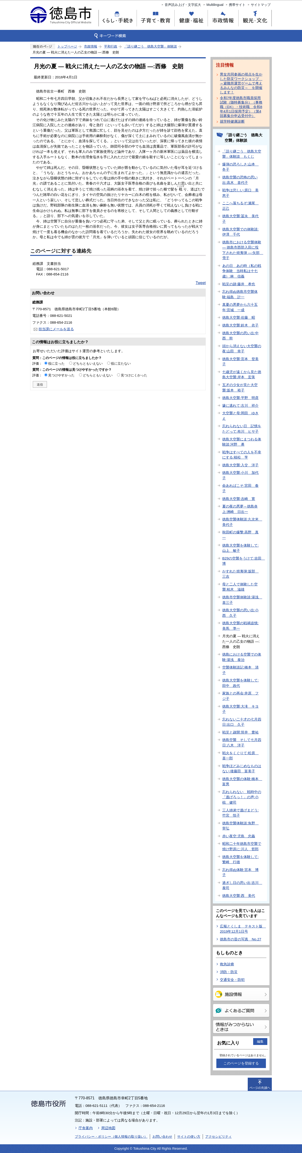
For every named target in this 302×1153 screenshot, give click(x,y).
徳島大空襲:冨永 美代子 (240, 218)
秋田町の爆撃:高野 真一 (240, 535)
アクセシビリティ (218, 1136)
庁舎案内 (86, 1128)
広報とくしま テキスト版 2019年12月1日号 (243, 929)
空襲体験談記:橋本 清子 (240, 670)
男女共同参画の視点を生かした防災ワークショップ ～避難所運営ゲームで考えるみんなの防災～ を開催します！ (241, 83)
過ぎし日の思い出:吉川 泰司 (242, 885)
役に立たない (121, 363)
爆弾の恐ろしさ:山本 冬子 (240, 167)
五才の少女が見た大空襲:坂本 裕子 (240, 387)
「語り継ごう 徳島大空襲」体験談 (150, 46)
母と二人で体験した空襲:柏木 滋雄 (240, 587)
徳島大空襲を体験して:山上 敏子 (240, 548)
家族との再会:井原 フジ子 (240, 696)
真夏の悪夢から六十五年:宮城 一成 (240, 307)
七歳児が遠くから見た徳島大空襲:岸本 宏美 (241, 374)
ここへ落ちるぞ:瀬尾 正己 (240, 205)
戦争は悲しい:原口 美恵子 (240, 193)
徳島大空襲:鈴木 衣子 (240, 325)
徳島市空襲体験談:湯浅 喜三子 (242, 600)
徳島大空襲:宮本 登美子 (240, 361)
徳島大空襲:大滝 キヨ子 (240, 709)
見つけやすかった (61, 375)
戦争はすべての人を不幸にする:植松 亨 (241, 455)
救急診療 (227, 964)
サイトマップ (261, 5)
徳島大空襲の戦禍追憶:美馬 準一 (240, 625)
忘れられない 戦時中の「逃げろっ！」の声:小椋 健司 (241, 797)
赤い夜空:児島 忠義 (238, 836)
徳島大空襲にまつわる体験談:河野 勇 (241, 442)
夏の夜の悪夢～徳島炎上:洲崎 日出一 (240, 509)
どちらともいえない (88, 363)
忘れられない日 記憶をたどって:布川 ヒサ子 (241, 428)
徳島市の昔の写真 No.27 (240, 939)
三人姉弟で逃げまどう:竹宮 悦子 (240, 813)
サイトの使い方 (188, 1136)
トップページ (67, 46)
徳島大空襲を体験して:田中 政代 (240, 683)
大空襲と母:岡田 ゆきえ (240, 415)
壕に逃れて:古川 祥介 (240, 405)
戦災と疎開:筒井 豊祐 (240, 732)
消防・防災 (229, 972)
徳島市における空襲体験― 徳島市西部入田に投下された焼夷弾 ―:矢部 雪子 (242, 250)
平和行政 (110, 46)
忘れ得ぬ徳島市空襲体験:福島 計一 (240, 294)
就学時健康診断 (232, 121)
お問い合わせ (162, 1136)
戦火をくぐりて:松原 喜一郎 (240, 755)
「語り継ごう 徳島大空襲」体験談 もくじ (241, 154)
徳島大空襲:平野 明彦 (240, 398)
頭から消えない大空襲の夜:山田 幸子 (241, 348)
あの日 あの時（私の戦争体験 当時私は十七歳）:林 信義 (241, 271)
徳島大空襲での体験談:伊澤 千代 (240, 232)
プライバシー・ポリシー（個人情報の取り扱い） (111, 1136)
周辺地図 (108, 1128)
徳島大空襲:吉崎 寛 (238, 499)
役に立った (56, 363)
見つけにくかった (134, 375)
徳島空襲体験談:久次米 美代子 (242, 522)
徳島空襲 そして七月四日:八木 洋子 (241, 742)
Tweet (201, 283)
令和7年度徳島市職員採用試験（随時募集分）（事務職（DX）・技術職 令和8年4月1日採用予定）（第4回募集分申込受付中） (241, 107)
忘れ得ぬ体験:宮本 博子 (240, 872)
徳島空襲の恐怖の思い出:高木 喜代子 (240, 180)
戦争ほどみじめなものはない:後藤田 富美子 (241, 768)
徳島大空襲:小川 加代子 (240, 475)
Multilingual (214, 5)
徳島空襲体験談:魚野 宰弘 (240, 825)
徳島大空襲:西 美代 (238, 896)
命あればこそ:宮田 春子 (240, 488)
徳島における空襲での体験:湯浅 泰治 (241, 657)
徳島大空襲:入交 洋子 (240, 465)
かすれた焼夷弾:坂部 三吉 (240, 574)
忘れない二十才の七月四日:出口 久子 (241, 722)
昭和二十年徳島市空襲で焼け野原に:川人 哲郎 (241, 846)
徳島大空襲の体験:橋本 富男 (242, 781)
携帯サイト (237, 5)
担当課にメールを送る (56, 329)
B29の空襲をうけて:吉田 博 (243, 561)
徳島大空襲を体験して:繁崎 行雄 (240, 859)
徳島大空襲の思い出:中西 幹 (240, 335)
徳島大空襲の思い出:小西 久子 (240, 612)
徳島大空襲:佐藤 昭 (238, 317)
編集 (260, 1041)
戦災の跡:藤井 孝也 (238, 284)
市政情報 (90, 46)
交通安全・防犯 (232, 980)
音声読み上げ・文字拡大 (183, 5)
